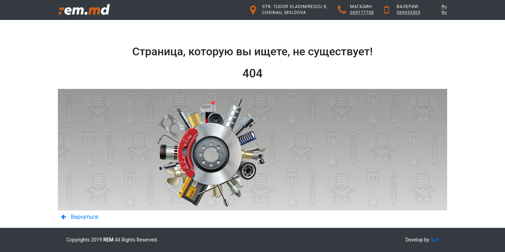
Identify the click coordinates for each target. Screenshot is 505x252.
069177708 (362, 12)
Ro (444, 12)
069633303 (408, 12)
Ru (444, 6)
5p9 (434, 240)
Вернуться (77, 217)
